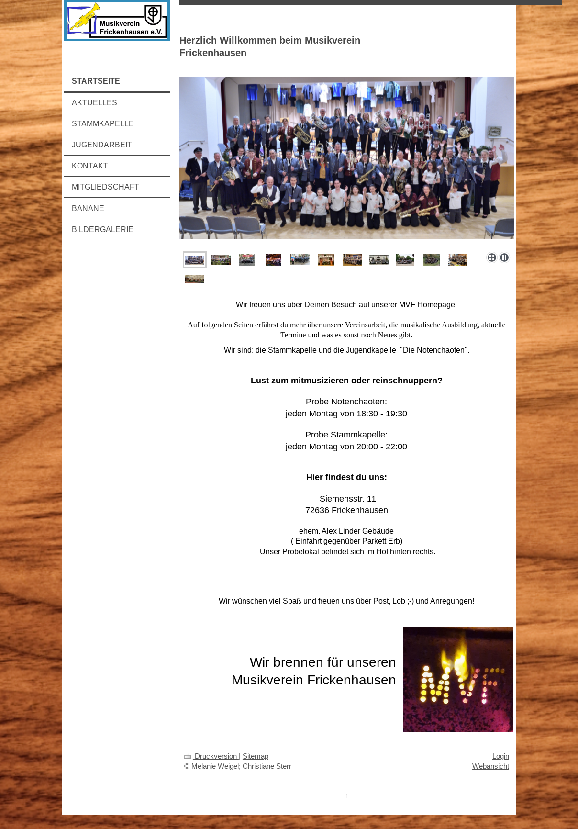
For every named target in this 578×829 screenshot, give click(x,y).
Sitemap (255, 756)
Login (500, 756)
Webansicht (490, 766)
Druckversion (211, 756)
